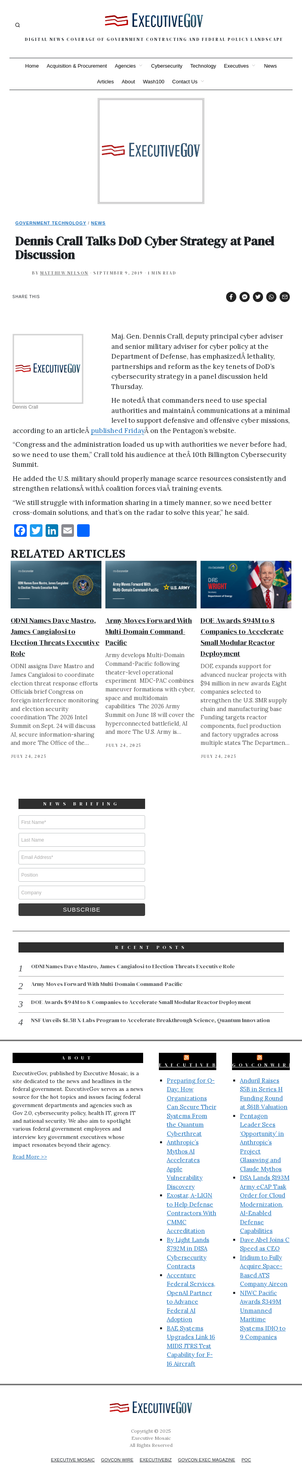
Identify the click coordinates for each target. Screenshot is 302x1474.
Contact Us (184, 82)
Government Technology (51, 223)
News (270, 66)
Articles (105, 82)
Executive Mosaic (65, 1450)
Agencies (125, 66)
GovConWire (263, 1056)
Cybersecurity (166, 66)
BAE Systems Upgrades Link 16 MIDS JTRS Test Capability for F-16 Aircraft (191, 1337)
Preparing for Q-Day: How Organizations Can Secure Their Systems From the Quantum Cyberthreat (191, 1098)
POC (256, 1450)
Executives (236, 66)
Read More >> (30, 1147)
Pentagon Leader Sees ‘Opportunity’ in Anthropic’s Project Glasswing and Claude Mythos (262, 1133)
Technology (203, 66)
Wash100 (153, 82)
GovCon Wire (114, 1450)
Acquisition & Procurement (77, 66)
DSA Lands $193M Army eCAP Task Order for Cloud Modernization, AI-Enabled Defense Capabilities (264, 1195)
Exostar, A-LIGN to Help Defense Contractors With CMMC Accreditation (191, 1204)
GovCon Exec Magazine (212, 1450)
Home (32, 66)
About (128, 82)
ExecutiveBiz (194, 1056)
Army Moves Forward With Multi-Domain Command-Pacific (148, 631)
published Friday (117, 430)
